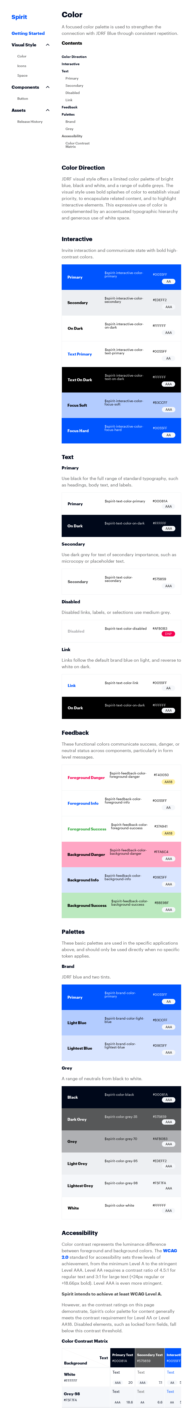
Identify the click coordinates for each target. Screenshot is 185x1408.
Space (22, 75)
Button (22, 98)
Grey (69, 129)
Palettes (68, 114)
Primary (72, 78)
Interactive (70, 64)
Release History (30, 121)
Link (69, 100)
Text (65, 71)
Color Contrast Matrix (78, 145)
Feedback (70, 107)
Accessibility (72, 136)
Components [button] (31, 87)
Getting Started (28, 33)
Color (21, 56)
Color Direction (74, 57)
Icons (21, 66)
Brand (70, 121)
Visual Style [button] (31, 45)
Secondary (74, 85)
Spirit (19, 16)
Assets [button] (31, 110)
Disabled (73, 93)
